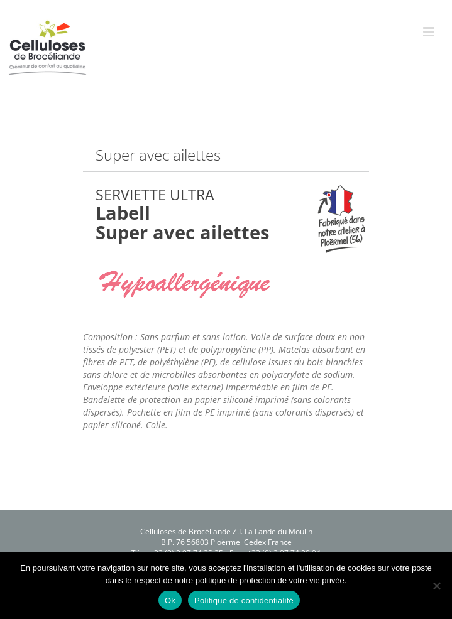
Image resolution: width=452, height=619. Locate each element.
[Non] (436, 585)
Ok (170, 600)
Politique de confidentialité (244, 600)
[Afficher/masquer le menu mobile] (429, 31)
